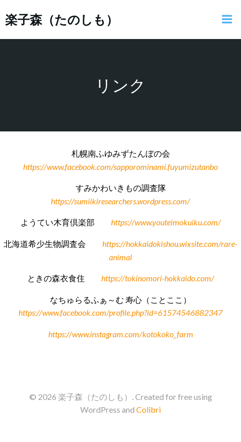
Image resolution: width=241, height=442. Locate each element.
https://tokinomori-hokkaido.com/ (157, 278)
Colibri (148, 409)
